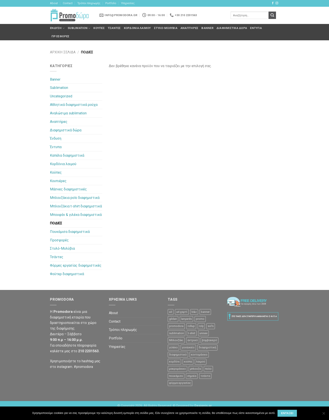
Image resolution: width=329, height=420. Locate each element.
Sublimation (79, 28)
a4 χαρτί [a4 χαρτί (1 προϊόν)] (181, 311)
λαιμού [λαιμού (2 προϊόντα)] (200, 361)
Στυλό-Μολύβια (165, 28)
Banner (207, 28)
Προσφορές (60, 36)
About (54, 3)
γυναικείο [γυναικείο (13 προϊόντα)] (188, 347)
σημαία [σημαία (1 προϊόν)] (191, 376)
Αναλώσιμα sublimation (68, 113)
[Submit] (272, 15)
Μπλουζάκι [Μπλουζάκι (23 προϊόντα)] (176, 340)
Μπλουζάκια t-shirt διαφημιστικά (76, 206)
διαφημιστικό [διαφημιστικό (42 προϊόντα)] (178, 354)
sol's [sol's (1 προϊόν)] (211, 326)
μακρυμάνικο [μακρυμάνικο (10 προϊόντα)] (177, 368)
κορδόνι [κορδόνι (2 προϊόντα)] (174, 361)
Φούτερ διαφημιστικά (67, 274)
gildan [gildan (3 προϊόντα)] (173, 318)
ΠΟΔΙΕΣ (56, 223)
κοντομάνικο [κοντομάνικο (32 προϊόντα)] (199, 354)
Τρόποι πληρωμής (88, 3)
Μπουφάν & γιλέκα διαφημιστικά (76, 215)
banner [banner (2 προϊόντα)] (205, 311)
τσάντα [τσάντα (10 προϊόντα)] (205, 376)
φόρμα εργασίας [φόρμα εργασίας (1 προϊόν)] (180, 382)
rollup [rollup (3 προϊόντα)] (191, 326)
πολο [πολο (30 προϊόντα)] (208, 368)
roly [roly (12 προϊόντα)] (201, 326)
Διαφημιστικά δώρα (231, 28)
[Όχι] (323, 414)
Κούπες (99, 28)
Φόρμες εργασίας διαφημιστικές (75, 265)
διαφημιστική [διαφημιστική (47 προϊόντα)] (207, 347)
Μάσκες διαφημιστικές (68, 189)
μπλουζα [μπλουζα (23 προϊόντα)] (195, 368)
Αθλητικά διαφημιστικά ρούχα (74, 105)
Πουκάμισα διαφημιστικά (70, 232)
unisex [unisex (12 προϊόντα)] (203, 333)
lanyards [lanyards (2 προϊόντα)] (186, 318)
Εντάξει (287, 413)
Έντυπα (256, 28)
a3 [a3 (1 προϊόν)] (170, 311)
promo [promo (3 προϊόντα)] (200, 318)
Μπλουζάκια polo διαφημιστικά (74, 198)
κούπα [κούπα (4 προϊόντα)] (188, 361)
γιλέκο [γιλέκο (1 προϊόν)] (173, 347)
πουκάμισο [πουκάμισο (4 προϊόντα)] (176, 376)
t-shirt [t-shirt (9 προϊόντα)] (191, 333)
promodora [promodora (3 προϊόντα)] (176, 326)
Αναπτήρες (189, 28)
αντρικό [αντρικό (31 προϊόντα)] (192, 340)
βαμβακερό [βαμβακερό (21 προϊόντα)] (209, 340)
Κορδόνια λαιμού (137, 28)
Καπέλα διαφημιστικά (67, 155)
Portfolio (110, 3)
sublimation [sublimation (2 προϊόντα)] (176, 333)
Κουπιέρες (58, 181)
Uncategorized (61, 96)
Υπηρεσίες (128, 3)
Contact (68, 3)
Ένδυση (57, 28)
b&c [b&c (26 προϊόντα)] (194, 311)
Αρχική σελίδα (62, 52)
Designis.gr (203, 406)
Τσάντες (114, 28)
